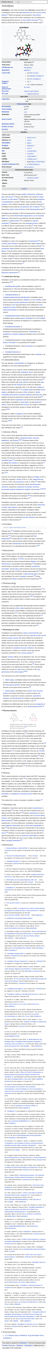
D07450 (29, 153)
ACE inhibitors (13, 463)
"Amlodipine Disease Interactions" (17, 961)
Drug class (5, 91)
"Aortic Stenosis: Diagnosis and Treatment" (17, 969)
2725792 (27, 915)
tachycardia (5, 489)
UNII (3, 151)
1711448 (11, 1251)
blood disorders (35, 484)
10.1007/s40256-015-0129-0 (15, 928)
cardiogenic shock (27, 372)
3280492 (11, 1006)
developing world (31, 223)
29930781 (38, 1046)
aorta (42, 382)
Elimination (8, 124)
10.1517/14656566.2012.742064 (20, 948)
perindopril (5, 794)
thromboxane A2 (18, 698)
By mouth (27, 87)
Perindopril (12, 342)
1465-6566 (39, 948)
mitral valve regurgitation (33, 825)
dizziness (36, 438)
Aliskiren (26, 300)
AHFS (3, 67)
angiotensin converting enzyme (21, 794)
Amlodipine (39, 76)
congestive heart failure (12, 825)
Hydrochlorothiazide (9, 310)
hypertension (33, 241)
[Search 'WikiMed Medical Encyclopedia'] (39, 2)
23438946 (38, 1079)
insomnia (36, 487)
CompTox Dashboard (8, 164)
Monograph (27, 67)
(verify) (24, 189)
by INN (35, 73)
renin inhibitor (37, 300)
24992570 (22, 1202)
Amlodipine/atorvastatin (13, 286)
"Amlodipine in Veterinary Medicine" (30, 1285)
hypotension (19, 399)
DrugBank (5, 145)
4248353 (10, 1202)
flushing (15, 440)
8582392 (23, 1137)
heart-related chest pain (30, 20)
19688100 (38, 915)
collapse (39, 387)
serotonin (6, 698)
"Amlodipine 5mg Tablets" (14, 988)
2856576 (10, 938)
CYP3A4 (21, 559)
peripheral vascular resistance (24, 648)
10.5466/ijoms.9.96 (12, 1036)
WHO (35, 94)
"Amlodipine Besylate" (12, 861)
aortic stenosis (23, 382)
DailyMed (32, 76)
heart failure (37, 15)
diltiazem (34, 561)
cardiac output (19, 608)
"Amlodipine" (10, 887)
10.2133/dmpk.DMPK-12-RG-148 (20, 1079)
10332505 (11, 1123)
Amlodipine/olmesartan (12, 326)
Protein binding (7, 109)
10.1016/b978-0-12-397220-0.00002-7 (25, 1105)
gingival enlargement (17, 489)
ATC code (5, 93)
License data (6, 73)
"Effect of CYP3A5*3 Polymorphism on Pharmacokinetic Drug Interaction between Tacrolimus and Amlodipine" (24, 1075)
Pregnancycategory (5, 82)
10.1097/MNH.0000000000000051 (17, 1199)
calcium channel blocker (17, 209)
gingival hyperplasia (13, 840)
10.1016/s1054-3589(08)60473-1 (19, 1121)
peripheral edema (26, 438)
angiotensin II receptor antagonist (14, 334)
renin (13, 305)
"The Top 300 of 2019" (12, 903)
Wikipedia (23, 1343)
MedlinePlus (6, 70)
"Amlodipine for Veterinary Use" (26, 1324)
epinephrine (37, 696)
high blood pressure (26, 12)
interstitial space (7, 460)
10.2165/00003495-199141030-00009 (32, 1249)
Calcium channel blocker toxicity (17, 527)
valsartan (39, 354)
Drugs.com (9, 67)
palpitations (5, 440)
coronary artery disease (9, 243)
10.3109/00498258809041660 (16, 1226)
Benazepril (29, 318)
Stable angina (9, 680)
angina (38, 243)
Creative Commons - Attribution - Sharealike (17, 1345)
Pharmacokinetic (22, 104)
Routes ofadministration (6, 87)
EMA (30, 73)
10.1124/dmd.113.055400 (32, 1214)
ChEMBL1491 (31, 159)
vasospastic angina (8, 248)
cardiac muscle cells (14, 638)
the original (16, 1150)
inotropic (11, 657)
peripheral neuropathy (24, 487)
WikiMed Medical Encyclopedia (9, 2)
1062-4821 (36, 1199)
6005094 (26, 1046)
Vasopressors (17, 543)
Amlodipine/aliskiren (11, 295)
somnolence (20, 482)
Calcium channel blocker (31, 91)
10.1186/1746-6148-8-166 (25, 1318)
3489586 (15, 1321)
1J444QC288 (31, 151)
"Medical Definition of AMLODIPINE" (17, 848)
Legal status (6, 99)
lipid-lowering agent (31, 574)
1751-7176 (25, 1016)
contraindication (19, 363)
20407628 (22, 938)
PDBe (32, 161)
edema (22, 318)
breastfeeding (7, 202)
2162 (28, 140)
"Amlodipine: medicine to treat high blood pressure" (22, 994)
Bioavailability (6, 106)
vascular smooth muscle (38, 635)
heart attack (13, 199)
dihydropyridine (35, 209)
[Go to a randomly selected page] (18, 2)
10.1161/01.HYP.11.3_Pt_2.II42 (16, 1004)
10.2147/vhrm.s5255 (32, 936)
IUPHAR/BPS (6, 143)
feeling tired (31, 194)
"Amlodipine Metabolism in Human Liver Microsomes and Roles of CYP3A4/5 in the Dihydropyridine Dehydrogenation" (24, 1209)
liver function (25, 404)
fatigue (37, 477)
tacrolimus (16, 569)
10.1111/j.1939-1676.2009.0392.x (27, 1302)
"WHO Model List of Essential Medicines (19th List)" (21, 880)
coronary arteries (26, 653)
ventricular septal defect (29, 835)
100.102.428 (28, 167)
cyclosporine (35, 566)
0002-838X (28, 971)
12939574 (37, 1016)
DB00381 (30, 145)
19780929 (16, 1304)
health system (14, 221)
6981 (28, 143)
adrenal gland (18, 672)
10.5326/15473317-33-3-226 (15, 1282)
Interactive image (32, 178)
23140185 (11, 950)
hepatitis (27, 489)
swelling (24, 194)
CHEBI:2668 (31, 156)
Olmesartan (33, 331)
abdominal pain (38, 479)
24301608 (23, 1216)
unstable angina (27, 389)
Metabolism (5, 112)
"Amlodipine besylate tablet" (15, 953)
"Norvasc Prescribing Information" (16, 856)
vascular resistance (28, 517)
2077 (28, 148)
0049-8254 (33, 1226)
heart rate (38, 394)
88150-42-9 (30, 137)
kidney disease (6, 820)
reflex (25, 392)
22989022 (27, 1321)
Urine (25, 129)
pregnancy (41, 199)
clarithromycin (6, 564)
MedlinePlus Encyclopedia (15, 918)
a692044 (26, 70)
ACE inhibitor (41, 318)
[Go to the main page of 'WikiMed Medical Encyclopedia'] (8, 2)
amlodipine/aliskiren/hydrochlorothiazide (16, 297)
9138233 (32, 1282)
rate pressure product (13, 685)
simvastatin (5, 569)
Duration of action (7, 126)
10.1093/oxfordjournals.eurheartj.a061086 (27, 1135)
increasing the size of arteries (29, 207)
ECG (21, 538)
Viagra (14, 579)
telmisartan (29, 346)
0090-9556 (11, 1216)
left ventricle (18, 384)
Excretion (5, 129)
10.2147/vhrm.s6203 (13, 915)
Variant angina (10, 691)
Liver (25, 112)
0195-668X (11, 1137)
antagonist (39, 704)
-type (19, 669)
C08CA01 (30, 94)
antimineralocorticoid (35, 706)
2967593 (11, 1228)
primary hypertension (21, 302)
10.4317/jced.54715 (13, 1046)
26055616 (32, 928)
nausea (10, 197)
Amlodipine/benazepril (12, 316)
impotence (5, 487)
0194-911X (34, 1004)
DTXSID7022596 (32, 164)
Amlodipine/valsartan (12, 352)
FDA (30, 79)
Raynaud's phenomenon (10, 272)
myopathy (23, 576)
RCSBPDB (39, 161)
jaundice (37, 489)
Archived (7, 850)
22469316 (25, 1108)
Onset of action (7, 119)
